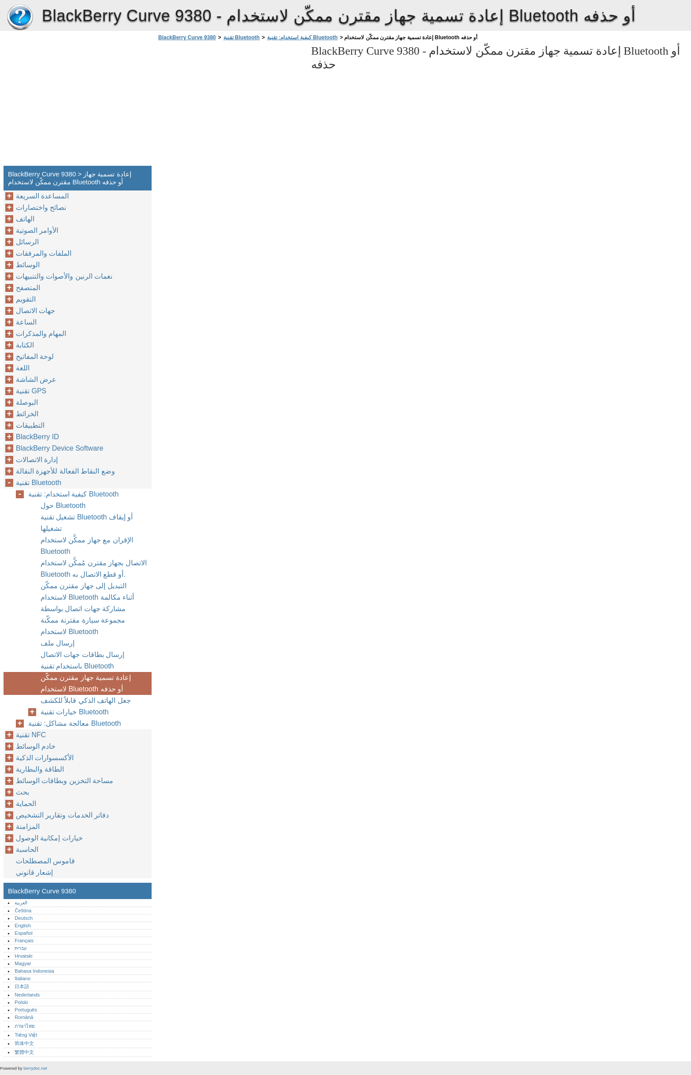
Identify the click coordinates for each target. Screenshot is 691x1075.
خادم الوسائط (36, 746)
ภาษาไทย (25, 1026)
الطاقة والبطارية (40, 769)
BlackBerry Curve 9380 (20, 17)
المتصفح (28, 287)
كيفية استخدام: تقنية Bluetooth (302, 37)
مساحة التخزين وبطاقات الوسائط (64, 780)
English (23, 925)
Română (24, 1017)
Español (23, 933)
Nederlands (27, 994)
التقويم (26, 299)
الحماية (26, 803)
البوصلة (27, 402)
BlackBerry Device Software (59, 448)
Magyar (23, 963)
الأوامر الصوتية (37, 230)
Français (24, 940)
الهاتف (25, 219)
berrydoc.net (35, 1068)
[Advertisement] (230, 106)
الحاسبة (27, 849)
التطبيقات (30, 425)
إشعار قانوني (34, 872)
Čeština (23, 910)
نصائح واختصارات (41, 207)
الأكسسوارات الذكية (45, 757)
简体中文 (24, 1043)
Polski (21, 1002)
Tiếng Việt (26, 1035)
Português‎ (26, 1009)
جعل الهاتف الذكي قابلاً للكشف (86, 700)
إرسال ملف (57, 643)
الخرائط (27, 414)
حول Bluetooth (63, 505)
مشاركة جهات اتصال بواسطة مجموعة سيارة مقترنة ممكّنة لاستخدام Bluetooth (83, 620)
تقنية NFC (31, 735)
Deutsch (24, 918)
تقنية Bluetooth (241, 37)
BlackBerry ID (37, 436)
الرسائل (27, 242)
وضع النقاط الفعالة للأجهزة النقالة (65, 471)
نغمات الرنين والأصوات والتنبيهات (64, 276)
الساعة (26, 322)
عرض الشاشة (36, 379)
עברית (21, 948)
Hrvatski (23, 956)
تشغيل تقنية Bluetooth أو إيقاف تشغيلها (87, 522)
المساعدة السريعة (42, 196)
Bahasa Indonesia (34, 971)
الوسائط (28, 265)
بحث (22, 792)
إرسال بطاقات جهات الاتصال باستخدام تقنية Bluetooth (82, 660)
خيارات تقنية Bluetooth (75, 712)
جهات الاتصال (35, 310)
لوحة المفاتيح (35, 356)
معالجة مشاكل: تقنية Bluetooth (74, 723)
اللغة (23, 368)
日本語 (22, 986)
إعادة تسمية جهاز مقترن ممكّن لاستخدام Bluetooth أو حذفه (86, 683)
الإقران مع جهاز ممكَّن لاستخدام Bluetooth (87, 545)
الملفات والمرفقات (43, 253)
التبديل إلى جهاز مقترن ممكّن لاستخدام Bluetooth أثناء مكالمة (87, 591)
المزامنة (28, 826)
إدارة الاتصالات (37, 459)
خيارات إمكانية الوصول (49, 838)
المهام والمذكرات (41, 333)
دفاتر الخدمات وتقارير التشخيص (62, 815)
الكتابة (25, 345)
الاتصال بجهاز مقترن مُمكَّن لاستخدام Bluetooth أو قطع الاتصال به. (94, 568)
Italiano (22, 978)
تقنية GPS (31, 391)
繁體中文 (24, 1052)
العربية (21, 902)
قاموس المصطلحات (45, 861)
